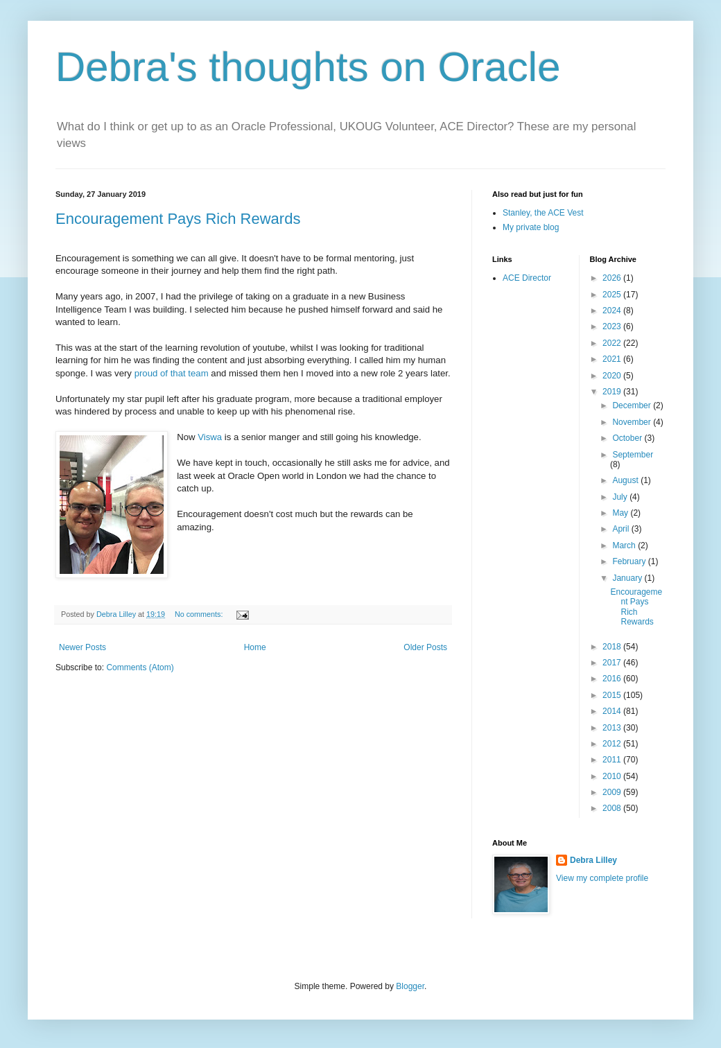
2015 (612, 695)
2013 (612, 728)
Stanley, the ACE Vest (543, 213)
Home (255, 647)
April (621, 529)
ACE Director (527, 278)
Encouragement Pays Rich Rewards (177, 218)
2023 (612, 326)
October (628, 438)
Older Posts (425, 647)
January (628, 578)
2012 (612, 744)
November (632, 422)
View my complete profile (602, 878)
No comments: (200, 614)
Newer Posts (82, 647)
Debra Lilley (593, 860)
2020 (612, 376)
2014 (612, 711)
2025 (612, 294)
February (630, 561)
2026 (612, 278)
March (625, 545)
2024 (612, 310)
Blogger (410, 986)
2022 (612, 343)
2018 (612, 647)
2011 (612, 760)
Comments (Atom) (139, 667)
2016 (612, 678)
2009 (612, 792)
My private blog (531, 227)
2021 (612, 359)
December (632, 405)
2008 (612, 808)
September (632, 455)
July (620, 497)
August (626, 480)
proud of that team (171, 373)
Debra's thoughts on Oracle (308, 67)
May (621, 513)
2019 (612, 391)
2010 (612, 776)
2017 (612, 662)
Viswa (210, 437)
